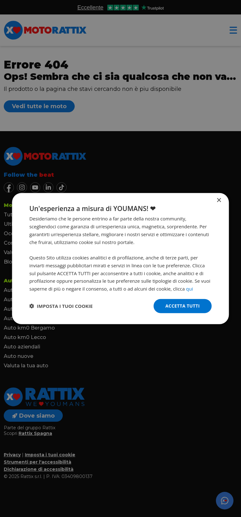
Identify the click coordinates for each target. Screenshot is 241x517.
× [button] (219, 200)
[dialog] (120, 258)
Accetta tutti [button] (182, 306)
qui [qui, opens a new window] (189, 289)
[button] (61, 306)
